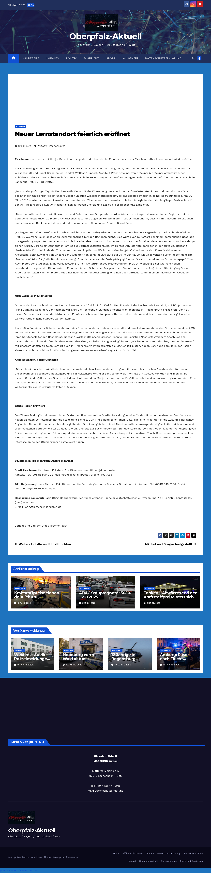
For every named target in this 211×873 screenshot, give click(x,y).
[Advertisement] (105, 97)
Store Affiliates (169, 861)
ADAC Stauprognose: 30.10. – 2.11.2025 (105, 594)
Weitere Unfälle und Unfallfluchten (43, 544)
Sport (111, 58)
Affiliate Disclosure (132, 853)
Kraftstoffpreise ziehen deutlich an (36, 594)
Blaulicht (91, 58)
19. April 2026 (25, 665)
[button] (193, 58)
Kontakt (132, 861)
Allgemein (130, 58)
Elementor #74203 (193, 853)
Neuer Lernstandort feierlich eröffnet (72, 134)
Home (116, 853)
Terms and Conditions (191, 861)
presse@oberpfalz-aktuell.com (19, 870)
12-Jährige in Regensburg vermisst (123, 658)
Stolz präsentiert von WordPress (25, 857)
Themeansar (72, 857)
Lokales (52, 58)
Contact (150, 853)
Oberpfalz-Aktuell (105, 36)
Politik (71, 58)
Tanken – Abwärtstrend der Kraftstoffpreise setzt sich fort (170, 597)
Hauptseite (31, 58)
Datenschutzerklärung (163, 58)
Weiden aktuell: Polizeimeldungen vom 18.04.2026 (32, 658)
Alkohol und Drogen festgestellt (170, 544)
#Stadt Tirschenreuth (51, 145)
